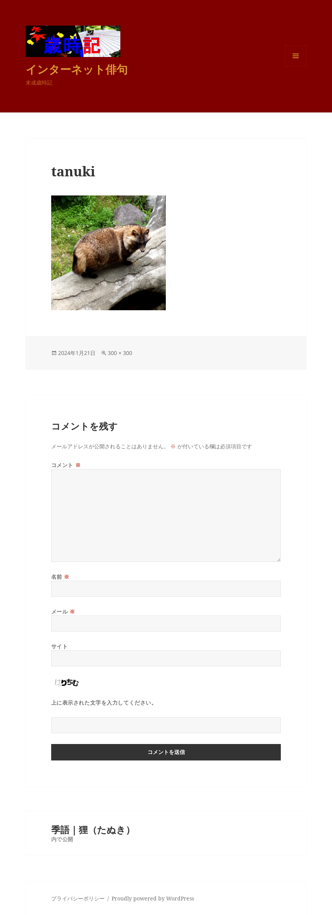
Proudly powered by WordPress (153, 898)
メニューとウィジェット (296, 66)
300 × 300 (120, 353)
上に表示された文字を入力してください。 (104, 702)
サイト (59, 646)
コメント (66, 465)
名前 (60, 576)
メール (63, 611)
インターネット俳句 (77, 69)
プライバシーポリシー (78, 898)
